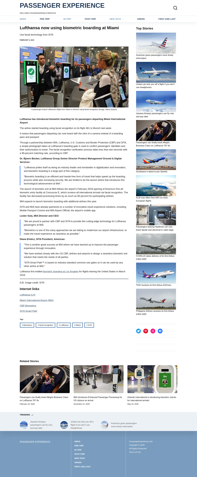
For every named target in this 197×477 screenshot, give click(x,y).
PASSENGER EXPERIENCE (62, 5)
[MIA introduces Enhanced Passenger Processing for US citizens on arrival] (99, 379)
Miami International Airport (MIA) (37, 300)
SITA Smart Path (28, 311)
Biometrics (27, 325)
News (23, 19)
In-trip (67, 19)
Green (141, 19)
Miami (77, 325)
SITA (89, 325)
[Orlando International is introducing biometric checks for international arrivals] (152, 379)
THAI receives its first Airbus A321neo (153, 285)
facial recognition (45, 325)
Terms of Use (135, 452)
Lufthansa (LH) (27, 295)
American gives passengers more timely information (124, 425)
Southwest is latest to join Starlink (151, 171)
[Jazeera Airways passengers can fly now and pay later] (24, 425)
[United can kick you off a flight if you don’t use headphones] (64, 425)
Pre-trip (45, 19)
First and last (167, 19)
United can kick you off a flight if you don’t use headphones (82, 425)
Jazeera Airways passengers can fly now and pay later (41, 425)
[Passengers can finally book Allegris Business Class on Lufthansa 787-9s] (45, 379)
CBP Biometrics (28, 305)
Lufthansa (64, 325)
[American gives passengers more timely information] (104, 425)
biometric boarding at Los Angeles (60, 271)
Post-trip (90, 19)
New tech (117, 19)
